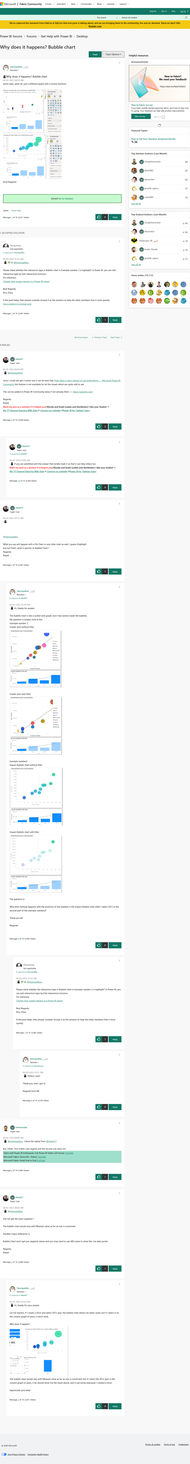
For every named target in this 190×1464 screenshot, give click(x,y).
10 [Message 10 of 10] (19, 480)
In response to (13, 252)
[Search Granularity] (107, 17)
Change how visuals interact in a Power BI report (26, 281)
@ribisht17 (51, 1141)
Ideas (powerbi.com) (83, 391)
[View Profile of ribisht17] (19, 359)
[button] (95, 54)
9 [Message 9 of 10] (11, 420)
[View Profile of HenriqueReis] (16, 66)
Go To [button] (183, 11)
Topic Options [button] (112, 54)
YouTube (69, 1152)
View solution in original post (17, 303)
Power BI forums (11, 36)
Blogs (99, 4)
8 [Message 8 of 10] (31, 1100)
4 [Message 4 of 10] (11, 1170)
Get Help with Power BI (56, 36)
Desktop (82, 36)
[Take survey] (141, 116)
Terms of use (169, 1444)
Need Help (16, 210)
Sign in (164, 11)
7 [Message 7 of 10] (11, 313)
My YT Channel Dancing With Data (20, 410)
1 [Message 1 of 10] (11, 217)
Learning (110, 4)
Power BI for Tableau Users (76, 410)
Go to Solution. (66, 198)
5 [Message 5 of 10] (11, 565)
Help (173, 11)
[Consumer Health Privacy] (38, 1454)
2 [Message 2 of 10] (11, 1262)
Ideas (73, 4)
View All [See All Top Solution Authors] (136, 203)
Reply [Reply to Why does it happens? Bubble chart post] (115, 217)
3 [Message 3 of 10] (18, 1399)
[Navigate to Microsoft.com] (8, 4)
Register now (95, 26)
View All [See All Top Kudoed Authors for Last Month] (136, 264)
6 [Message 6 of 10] (18, 938)
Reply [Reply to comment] (115, 320)
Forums (48, 4)
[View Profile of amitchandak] (21, 1127)
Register (153, 11)
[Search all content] (154, 17)
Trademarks (183, 1444)
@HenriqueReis (21, 262)
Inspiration (61, 4)
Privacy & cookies (152, 1444)
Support (123, 4)
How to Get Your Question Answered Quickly (153, 138)
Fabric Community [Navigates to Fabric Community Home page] (31, 4)
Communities (86, 4)
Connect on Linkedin (50, 410)
